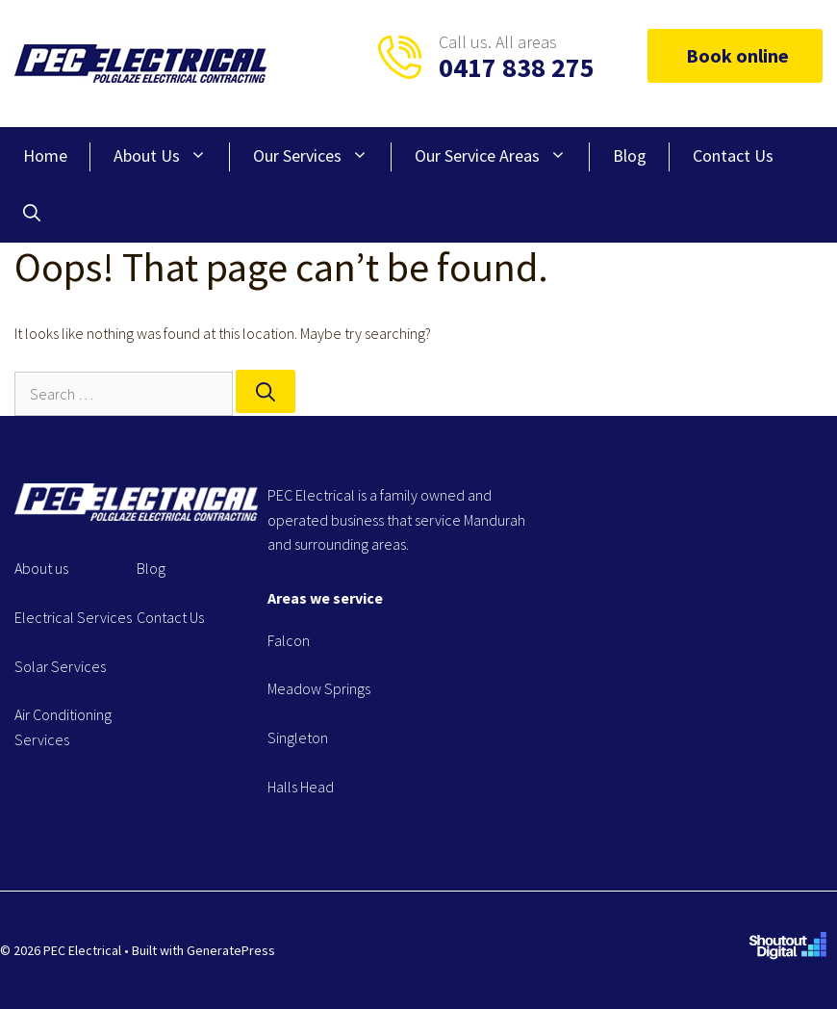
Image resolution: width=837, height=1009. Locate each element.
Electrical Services (73, 617)
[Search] (265, 391)
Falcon (288, 640)
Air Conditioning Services (63, 727)
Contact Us (733, 155)
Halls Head (300, 786)
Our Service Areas (502, 156)
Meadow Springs (318, 688)
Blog (630, 155)
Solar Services (60, 666)
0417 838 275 (517, 67)
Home (45, 155)
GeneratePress (231, 950)
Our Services (322, 156)
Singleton (297, 737)
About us (41, 568)
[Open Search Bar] (31, 214)
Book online (735, 55)
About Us (172, 156)
